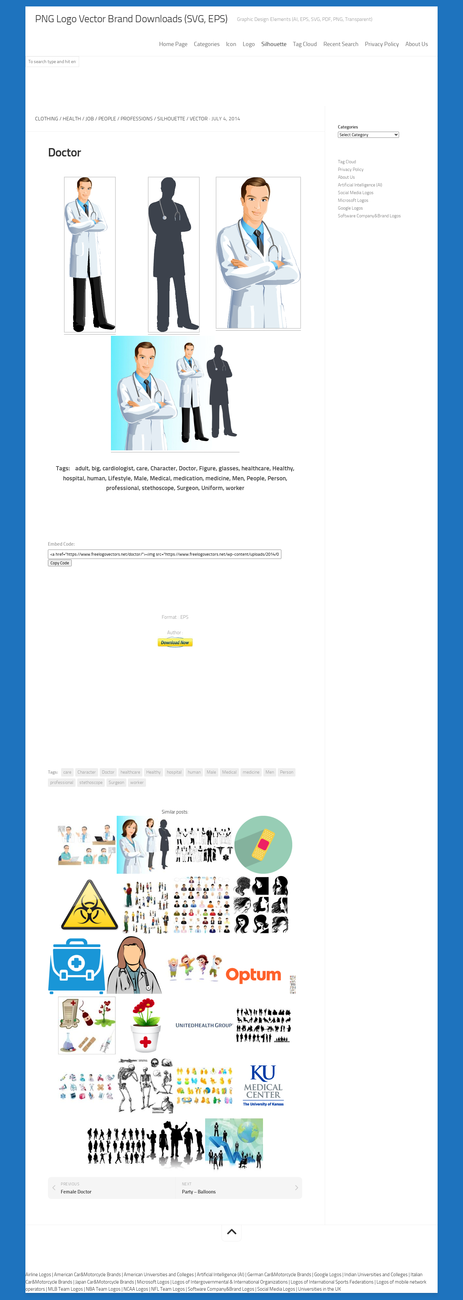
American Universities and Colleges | (160, 1275)
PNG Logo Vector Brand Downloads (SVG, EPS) (143, 19)
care (67, 773)
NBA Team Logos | (104, 1290)
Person (286, 773)
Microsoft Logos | (154, 1283)
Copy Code (59, 563)
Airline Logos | (39, 1275)
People (107, 119)
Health (72, 119)
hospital (174, 773)
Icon (231, 45)
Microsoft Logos (353, 201)
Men (270, 773)
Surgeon (116, 783)
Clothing (46, 119)
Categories (207, 45)
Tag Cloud (305, 45)
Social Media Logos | (277, 1290)
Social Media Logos (356, 193)
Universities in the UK (319, 1290)
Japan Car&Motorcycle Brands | (106, 1283)
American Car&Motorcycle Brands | (89, 1275)
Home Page (173, 45)
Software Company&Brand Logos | (222, 1290)
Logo (249, 45)
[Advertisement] (231, 89)
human (194, 773)
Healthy (153, 773)
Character (86, 773)
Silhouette (273, 45)
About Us (416, 45)
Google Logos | (329, 1275)
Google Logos (350, 209)
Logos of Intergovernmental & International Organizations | (231, 1283)
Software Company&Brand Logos (369, 216)
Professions (137, 119)
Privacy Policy (382, 45)
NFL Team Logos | (169, 1290)
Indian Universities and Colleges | (377, 1275)
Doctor (108, 773)
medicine (251, 773)
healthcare (130, 773)
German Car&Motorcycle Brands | (280, 1275)
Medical (229, 773)
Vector (199, 119)
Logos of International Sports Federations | (334, 1283)
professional (61, 783)
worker (137, 783)
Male (211, 773)
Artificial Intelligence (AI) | (222, 1275)
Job (90, 119)
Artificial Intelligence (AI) (360, 185)
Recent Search (341, 45)
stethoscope (91, 783)
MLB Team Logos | (67, 1290)
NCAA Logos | (137, 1290)
